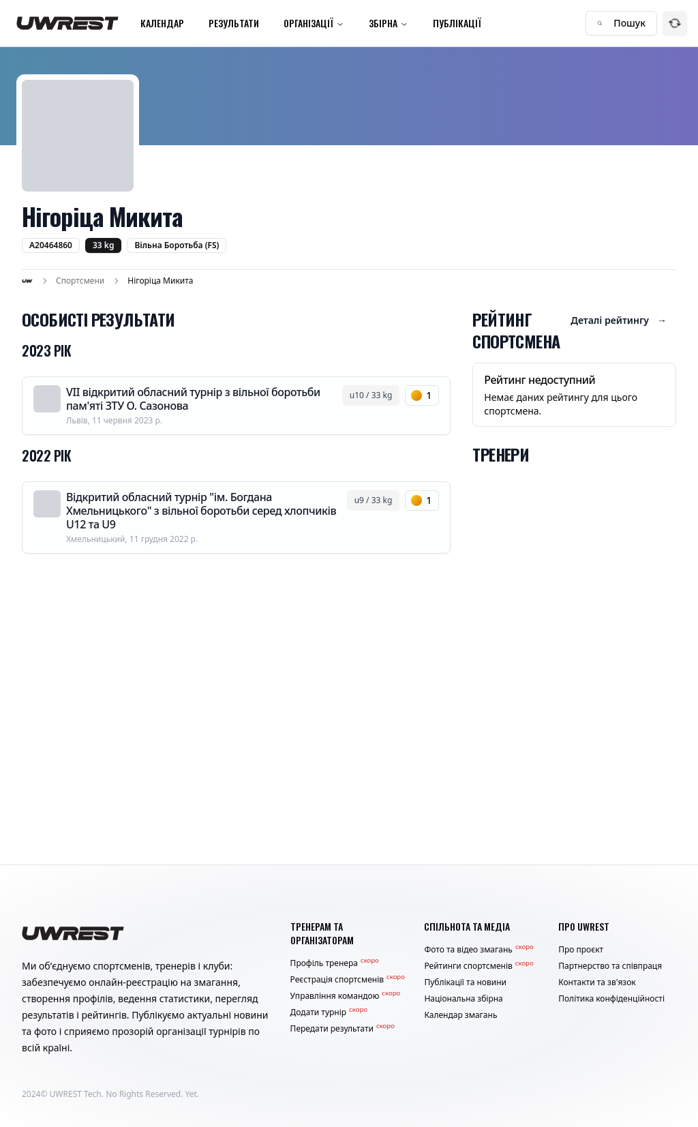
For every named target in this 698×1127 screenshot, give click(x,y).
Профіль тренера (334, 963)
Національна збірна (463, 998)
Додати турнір (328, 1012)
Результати (234, 23)
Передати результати (342, 1028)
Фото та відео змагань (478, 949)
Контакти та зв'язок (597, 982)
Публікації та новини (465, 982)
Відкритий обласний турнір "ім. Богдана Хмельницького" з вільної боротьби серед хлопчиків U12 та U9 (201, 511)
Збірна (388, 23)
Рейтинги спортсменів (478, 966)
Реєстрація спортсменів (347, 979)
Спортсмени (80, 280)
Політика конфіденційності (611, 998)
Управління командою (345, 996)
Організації (314, 23)
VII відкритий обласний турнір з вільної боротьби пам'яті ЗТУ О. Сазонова (193, 399)
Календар (162, 23)
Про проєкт (580, 949)
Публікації (457, 23)
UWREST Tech (76, 1094)
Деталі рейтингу (619, 320)
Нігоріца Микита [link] (160, 280)
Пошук (621, 22)
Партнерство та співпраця (610, 966)
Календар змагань (460, 1015)
